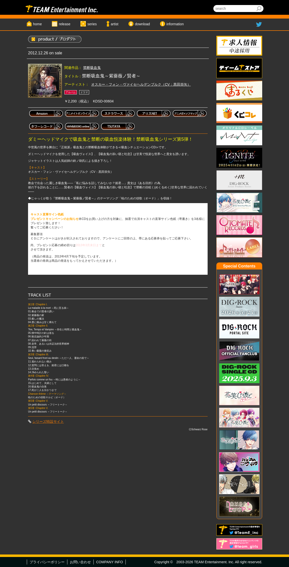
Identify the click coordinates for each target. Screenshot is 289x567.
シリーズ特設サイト (48, 421)
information (175, 24)
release (64, 24)
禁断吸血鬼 (92, 68)
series (92, 24)
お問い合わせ (80, 562)
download (142, 24)
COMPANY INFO (109, 562)
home (37, 24)
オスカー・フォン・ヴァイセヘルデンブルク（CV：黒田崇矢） (141, 84)
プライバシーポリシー (47, 562)
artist (114, 24)
